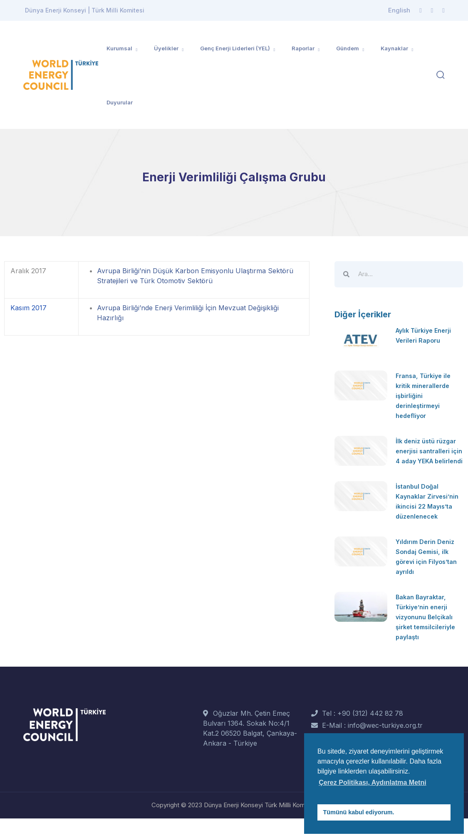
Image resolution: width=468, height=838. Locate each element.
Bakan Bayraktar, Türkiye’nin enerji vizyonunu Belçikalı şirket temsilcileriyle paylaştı (428, 637)
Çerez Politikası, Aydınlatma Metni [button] (372, 782)
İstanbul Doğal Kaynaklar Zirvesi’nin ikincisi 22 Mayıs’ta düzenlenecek (425, 516)
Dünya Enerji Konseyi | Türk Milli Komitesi (84, 10)
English (399, 10)
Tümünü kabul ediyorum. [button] (358, 812)
